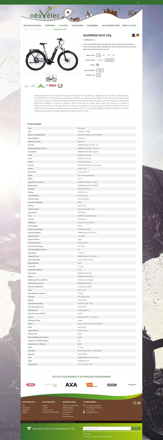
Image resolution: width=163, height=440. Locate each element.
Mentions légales (68, 408)
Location (45, 408)
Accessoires (26, 408)
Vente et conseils (48, 410)
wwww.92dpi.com (69, 422)
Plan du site (66, 414)
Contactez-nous (53, 2)
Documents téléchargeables (51, 412)
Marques (24, 412)
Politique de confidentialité (70, 405)
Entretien (45, 405)
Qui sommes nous (68, 410)
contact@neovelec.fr (92, 412)
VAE (23, 405)
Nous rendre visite (68, 416)
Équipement (25, 410)
